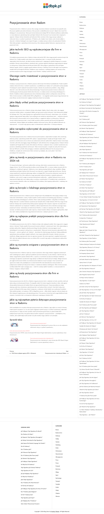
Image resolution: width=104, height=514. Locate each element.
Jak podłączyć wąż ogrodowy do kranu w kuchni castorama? (90, 373)
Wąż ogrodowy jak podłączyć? (87, 191)
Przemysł (82, 58)
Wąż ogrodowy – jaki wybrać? (87, 415)
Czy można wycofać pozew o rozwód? (89, 369)
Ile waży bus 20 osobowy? (86, 134)
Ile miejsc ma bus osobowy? (87, 277)
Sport (81, 67)
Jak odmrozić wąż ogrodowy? (87, 317)
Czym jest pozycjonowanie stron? (38, 323)
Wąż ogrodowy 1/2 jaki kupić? (87, 280)
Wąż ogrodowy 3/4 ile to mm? (87, 194)
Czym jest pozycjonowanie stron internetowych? (41, 338)
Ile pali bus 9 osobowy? (86, 185)
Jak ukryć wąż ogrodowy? (86, 355)
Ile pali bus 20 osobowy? (86, 155)
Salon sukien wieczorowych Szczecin (89, 176)
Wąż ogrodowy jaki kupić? (86, 170)
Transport (82, 73)
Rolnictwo (82, 61)
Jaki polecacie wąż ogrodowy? (87, 122)
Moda (81, 40)
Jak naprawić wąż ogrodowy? (87, 250)
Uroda (81, 80)
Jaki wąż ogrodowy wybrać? (87, 311)
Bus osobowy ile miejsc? (86, 102)
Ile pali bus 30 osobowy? (86, 346)
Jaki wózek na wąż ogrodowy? (87, 407)
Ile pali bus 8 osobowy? (86, 299)
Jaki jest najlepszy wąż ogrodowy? (88, 143)
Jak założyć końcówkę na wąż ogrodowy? (90, 108)
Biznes (81, 22)
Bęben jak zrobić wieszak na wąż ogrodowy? (88, 231)
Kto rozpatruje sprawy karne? (87, 253)
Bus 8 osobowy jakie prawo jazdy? (88, 305)
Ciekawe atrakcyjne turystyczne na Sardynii (90, 244)
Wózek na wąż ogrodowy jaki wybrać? (90, 212)
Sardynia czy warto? (85, 283)
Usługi (81, 83)
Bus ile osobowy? (84, 116)
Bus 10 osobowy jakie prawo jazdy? (88, 366)
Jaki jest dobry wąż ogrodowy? (87, 293)
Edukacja (82, 28)
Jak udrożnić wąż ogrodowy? (87, 128)
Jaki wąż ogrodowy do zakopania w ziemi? (91, 265)
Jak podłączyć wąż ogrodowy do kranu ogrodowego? (89, 362)
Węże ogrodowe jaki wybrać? (87, 224)
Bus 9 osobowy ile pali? (86, 358)
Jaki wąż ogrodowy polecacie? (87, 268)
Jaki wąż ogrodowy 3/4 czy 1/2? (88, 320)
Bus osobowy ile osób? (85, 182)
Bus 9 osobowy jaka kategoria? (87, 163)
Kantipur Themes (55, 511)
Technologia (82, 70)
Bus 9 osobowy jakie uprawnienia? (88, 215)
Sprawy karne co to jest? (86, 262)
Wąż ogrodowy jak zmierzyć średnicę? (89, 137)
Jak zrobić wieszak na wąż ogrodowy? (89, 235)
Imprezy (81, 34)
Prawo (81, 55)
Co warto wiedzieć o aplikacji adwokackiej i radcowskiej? (91, 411)
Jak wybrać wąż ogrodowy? (87, 179)
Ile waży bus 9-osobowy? (86, 146)
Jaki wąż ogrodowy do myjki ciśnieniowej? (90, 296)
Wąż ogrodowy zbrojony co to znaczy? (90, 247)
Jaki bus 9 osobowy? (85, 314)
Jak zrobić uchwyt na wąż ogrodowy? (89, 287)
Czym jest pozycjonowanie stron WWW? (20, 331)
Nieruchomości (83, 46)
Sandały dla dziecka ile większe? (88, 302)
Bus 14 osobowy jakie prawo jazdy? (88, 125)
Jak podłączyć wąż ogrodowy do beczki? (90, 99)
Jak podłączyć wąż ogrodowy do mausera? (90, 323)
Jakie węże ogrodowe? (85, 149)
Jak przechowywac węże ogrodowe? (89, 221)
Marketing (82, 37)
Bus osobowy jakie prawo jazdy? (88, 241)
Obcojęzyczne (83, 49)
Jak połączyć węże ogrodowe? (87, 343)
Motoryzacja (82, 43)
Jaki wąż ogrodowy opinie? (87, 392)
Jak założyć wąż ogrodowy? (87, 349)
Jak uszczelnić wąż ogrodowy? (87, 256)
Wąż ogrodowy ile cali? (86, 140)
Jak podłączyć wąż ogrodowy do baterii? (90, 203)
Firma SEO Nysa (84, 227)
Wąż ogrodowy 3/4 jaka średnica (88, 238)
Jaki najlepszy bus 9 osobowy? (87, 173)
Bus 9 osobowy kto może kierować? (89, 152)
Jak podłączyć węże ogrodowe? (88, 131)
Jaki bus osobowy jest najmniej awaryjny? (90, 386)
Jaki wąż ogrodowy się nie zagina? (89, 377)
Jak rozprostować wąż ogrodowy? (88, 332)
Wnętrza (81, 86)
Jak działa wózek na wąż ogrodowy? (89, 259)
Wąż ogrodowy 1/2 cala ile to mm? (89, 200)
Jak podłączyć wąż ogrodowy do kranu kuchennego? (89, 399)
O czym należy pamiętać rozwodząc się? (90, 197)
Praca (81, 52)
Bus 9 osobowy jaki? (85, 119)
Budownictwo (83, 25)
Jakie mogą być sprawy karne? (87, 274)
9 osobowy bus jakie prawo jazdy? (88, 395)
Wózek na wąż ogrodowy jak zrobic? (89, 389)
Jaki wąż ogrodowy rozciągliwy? (88, 380)
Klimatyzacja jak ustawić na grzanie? (89, 329)
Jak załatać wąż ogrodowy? (87, 188)
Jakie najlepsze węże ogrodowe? (88, 335)
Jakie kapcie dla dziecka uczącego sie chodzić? (89, 112)
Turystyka (82, 77)
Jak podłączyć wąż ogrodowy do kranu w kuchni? (90, 159)
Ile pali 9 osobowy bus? (86, 166)
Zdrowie (81, 89)
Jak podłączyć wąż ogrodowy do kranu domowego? (89, 339)
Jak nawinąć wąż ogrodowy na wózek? (90, 209)
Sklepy (81, 64)
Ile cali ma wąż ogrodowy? (87, 404)
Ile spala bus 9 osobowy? (86, 218)
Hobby (81, 31)
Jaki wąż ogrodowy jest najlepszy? (88, 308)
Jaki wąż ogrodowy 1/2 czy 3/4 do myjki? (90, 290)
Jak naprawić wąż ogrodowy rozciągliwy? (90, 105)
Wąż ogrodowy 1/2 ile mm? (87, 352)
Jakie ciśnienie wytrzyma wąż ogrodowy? (90, 271)
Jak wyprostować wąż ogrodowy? (88, 206)
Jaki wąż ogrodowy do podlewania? (89, 383)
